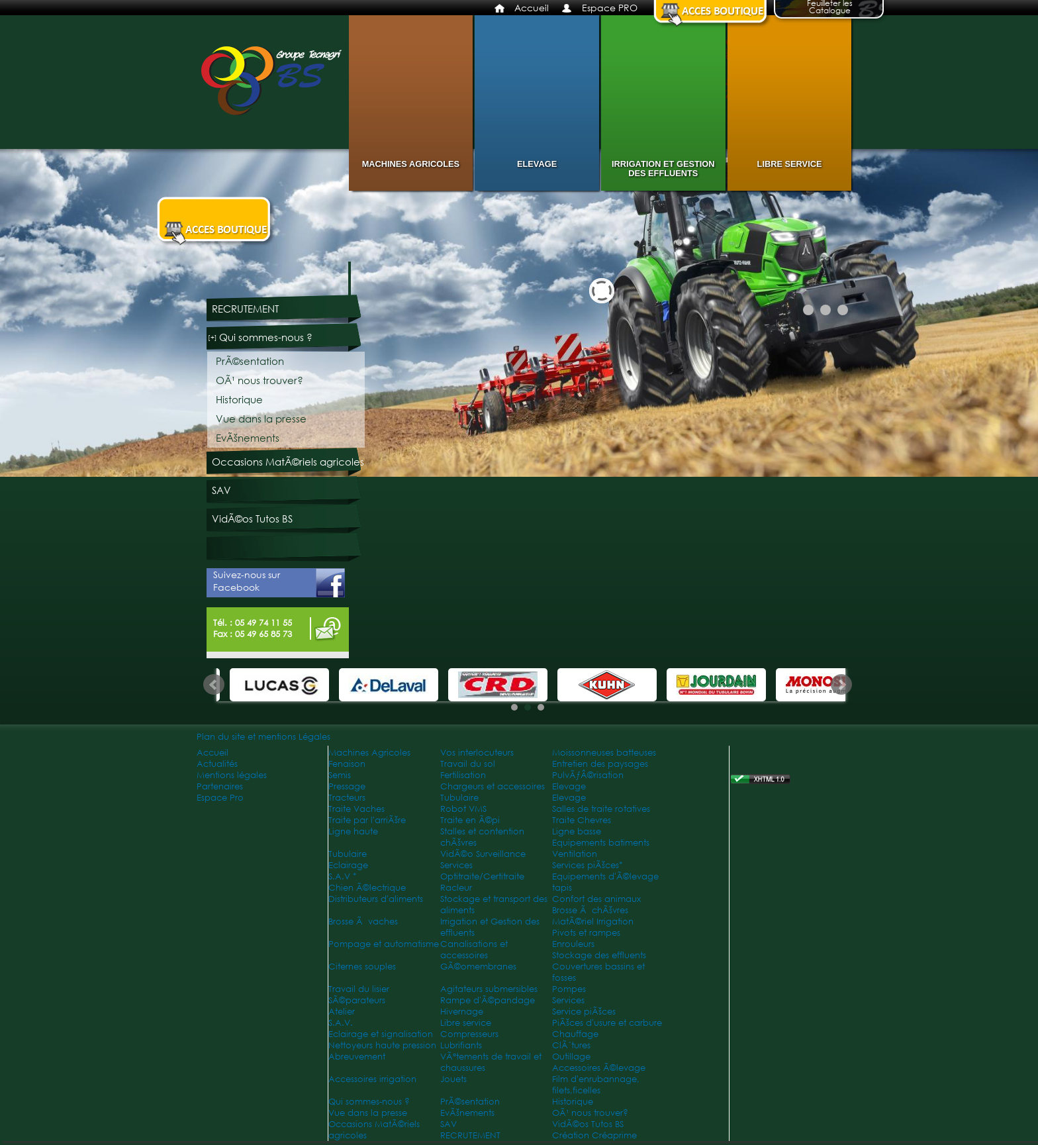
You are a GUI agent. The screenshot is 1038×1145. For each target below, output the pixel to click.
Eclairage (348, 865)
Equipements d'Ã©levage (605, 876)
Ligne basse (576, 831)
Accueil (531, 7)
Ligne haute (353, 831)
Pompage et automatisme (383, 944)
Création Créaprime (594, 1135)
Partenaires (220, 786)
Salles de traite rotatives (601, 809)
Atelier (341, 1011)
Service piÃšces (584, 1011)
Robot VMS (463, 809)
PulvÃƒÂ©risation (588, 775)
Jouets (453, 1079)
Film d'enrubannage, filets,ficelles (595, 1084)
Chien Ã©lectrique (367, 887)
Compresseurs (469, 1034)
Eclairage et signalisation (380, 1034)
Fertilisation (463, 775)
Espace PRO (609, 7)
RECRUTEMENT (245, 309)
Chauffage (575, 1034)
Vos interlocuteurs (477, 752)
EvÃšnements (247, 438)
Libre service (789, 164)
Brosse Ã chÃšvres (590, 910)
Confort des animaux (596, 899)
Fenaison (346, 764)
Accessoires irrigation (372, 1079)
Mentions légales (232, 775)
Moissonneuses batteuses (604, 752)
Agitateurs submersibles (489, 989)
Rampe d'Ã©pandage (487, 1000)
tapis (562, 887)
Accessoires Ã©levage (598, 1067)
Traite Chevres (581, 820)
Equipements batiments (600, 842)
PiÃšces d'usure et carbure (607, 1022)
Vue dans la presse (261, 419)
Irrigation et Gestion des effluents (663, 168)
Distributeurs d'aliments (375, 899)
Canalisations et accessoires (474, 949)
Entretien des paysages (600, 764)
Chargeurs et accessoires (492, 786)
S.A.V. (340, 1022)
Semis (339, 775)
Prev (213, 684)
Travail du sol (467, 764)
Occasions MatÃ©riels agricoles (288, 462)
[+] (212, 337)
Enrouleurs (573, 944)
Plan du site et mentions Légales (263, 736)
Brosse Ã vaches (363, 921)
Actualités (217, 764)
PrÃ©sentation (250, 361)
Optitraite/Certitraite (482, 876)
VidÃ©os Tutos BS (252, 519)
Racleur (456, 887)
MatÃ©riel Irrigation (593, 921)
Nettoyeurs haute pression (382, 1045)
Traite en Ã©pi (470, 820)
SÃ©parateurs (356, 1000)
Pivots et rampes (586, 932)
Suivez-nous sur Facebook (279, 582)
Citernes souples (362, 966)
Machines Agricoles (410, 164)
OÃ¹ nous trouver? (259, 380)
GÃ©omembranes (478, 966)
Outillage (571, 1056)
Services (456, 865)
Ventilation (574, 854)
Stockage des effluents (599, 955)
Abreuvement (356, 1056)
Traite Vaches (356, 809)
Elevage (537, 164)
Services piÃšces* (587, 865)
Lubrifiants (461, 1045)
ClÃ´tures (571, 1045)
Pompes (569, 989)
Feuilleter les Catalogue (830, 8)
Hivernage (461, 1011)
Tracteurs (346, 797)
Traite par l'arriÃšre (367, 820)
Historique (239, 400)
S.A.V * (342, 876)
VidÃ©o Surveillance (483, 854)
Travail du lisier (358, 989)
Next (841, 684)
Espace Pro (220, 797)
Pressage (346, 786)
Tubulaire (459, 797)
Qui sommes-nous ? (265, 337)
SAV (221, 490)
